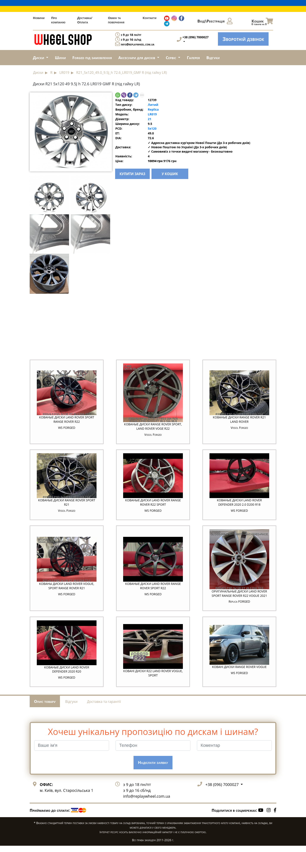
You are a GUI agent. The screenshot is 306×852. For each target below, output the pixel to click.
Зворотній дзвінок (243, 38)
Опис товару (45, 707)
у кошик (179, 174)
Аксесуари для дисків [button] (137, 57)
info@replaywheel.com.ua (137, 44)
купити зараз (137, 174)
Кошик (262, 22)
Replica (153, 109)
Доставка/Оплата (84, 20)
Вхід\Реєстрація (214, 21)
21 (149, 119)
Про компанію (58, 20)
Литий (153, 105)
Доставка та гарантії (104, 707)
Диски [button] (39, 57)
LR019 (152, 114)
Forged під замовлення (92, 57)
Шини (60, 57)
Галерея (193, 57)
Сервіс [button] (171, 57)
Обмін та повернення (116, 20)
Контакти (149, 18)
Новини (39, 18)
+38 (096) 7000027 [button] (222, 790)
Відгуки (213, 57)
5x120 (152, 128)
